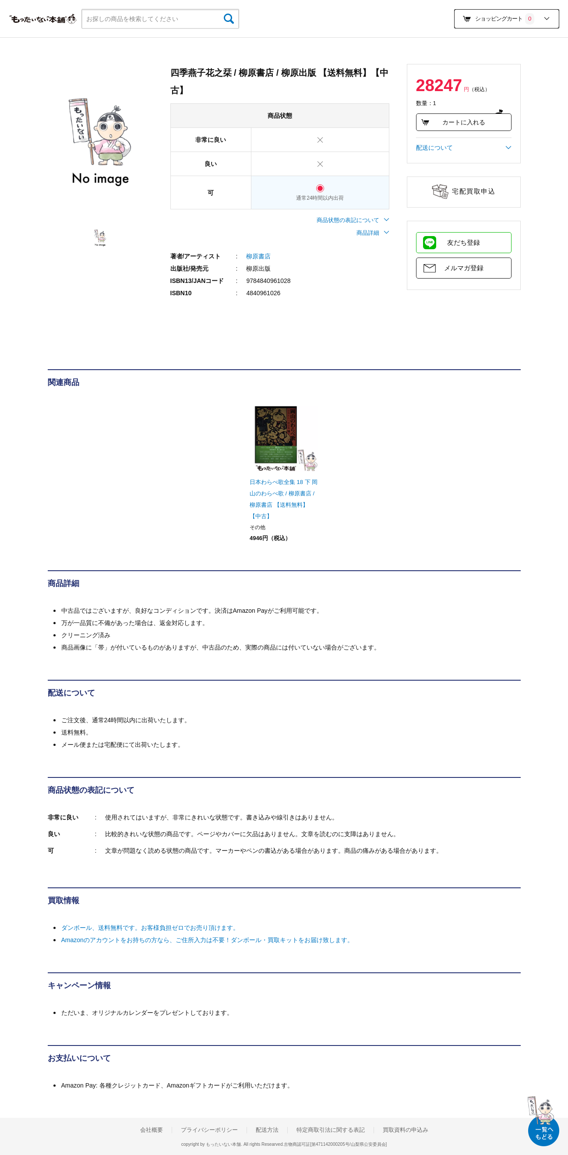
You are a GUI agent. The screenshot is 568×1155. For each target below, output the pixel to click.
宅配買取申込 (473, 191)
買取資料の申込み (405, 1130)
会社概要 (151, 1130)
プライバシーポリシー (209, 1130)
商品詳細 (372, 233)
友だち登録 (463, 242)
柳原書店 (258, 256)
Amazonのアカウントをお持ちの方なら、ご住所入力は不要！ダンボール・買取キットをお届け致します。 (207, 939)
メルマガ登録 (463, 268)
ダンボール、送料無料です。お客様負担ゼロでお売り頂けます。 (150, 927)
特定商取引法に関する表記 (330, 1130)
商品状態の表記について (353, 220)
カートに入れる (453, 122)
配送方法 (267, 1130)
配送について (464, 147)
